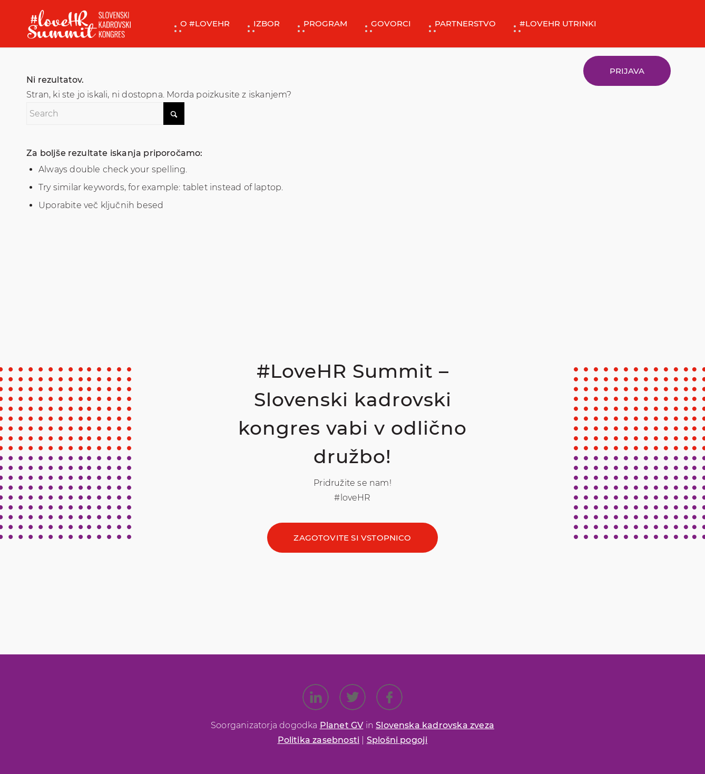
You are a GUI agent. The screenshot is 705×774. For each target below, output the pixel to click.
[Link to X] (352, 697)
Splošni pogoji (397, 740)
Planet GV (342, 725)
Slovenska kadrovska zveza (435, 725)
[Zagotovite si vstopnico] (352, 538)
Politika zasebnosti (319, 740)
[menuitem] (201, 23)
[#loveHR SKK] (79, 23)
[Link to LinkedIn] (315, 697)
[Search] (105, 113)
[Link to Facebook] (389, 697)
